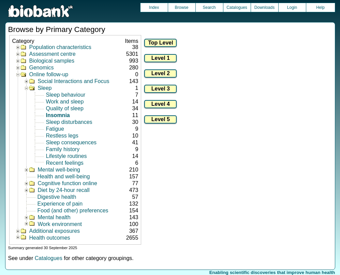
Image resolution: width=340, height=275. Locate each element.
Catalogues (236, 7)
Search (209, 7)
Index (154, 7)
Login (292, 7)
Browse (181, 7)
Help (320, 7)
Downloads (264, 7)
